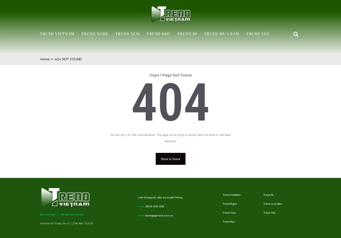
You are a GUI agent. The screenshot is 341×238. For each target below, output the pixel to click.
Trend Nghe (95, 33)
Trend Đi (187, 33)
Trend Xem (127, 33)
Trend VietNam (57, 33)
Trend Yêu (258, 33)
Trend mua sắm (221, 33)
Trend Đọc (158, 33)
